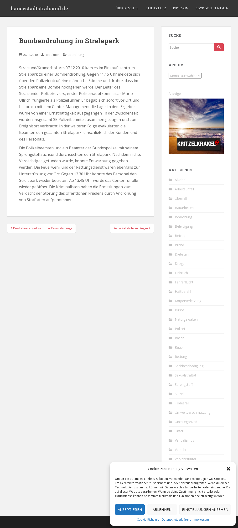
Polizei (180, 328)
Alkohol (180, 180)
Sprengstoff (184, 384)
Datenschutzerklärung (176, 520)
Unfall (179, 431)
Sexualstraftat (185, 375)
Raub (179, 347)
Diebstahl (182, 254)
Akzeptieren (130, 509)
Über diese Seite (127, 8)
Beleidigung (184, 226)
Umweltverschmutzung (192, 412)
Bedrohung (76, 54)
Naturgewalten (186, 319)
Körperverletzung (188, 300)
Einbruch (181, 273)
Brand (179, 245)
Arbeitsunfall (184, 189)
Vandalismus (184, 440)
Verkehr (180, 449)
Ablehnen (162, 509)
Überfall (181, 198)
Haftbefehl (183, 291)
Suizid (179, 394)
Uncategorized (186, 421)
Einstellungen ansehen (205, 509)
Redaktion (52, 54)
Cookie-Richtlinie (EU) (212, 8)
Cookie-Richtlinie (148, 520)
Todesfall (182, 403)
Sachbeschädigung (189, 366)
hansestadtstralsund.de (39, 8)
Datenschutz (155, 8)
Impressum (201, 520)
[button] (228, 468)
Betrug (180, 235)
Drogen (180, 263)
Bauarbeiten (184, 207)
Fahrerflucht (184, 282)
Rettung (181, 356)
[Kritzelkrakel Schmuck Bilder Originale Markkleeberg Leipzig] (196, 126)
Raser (179, 338)
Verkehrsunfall (186, 459)
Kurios (180, 310)
